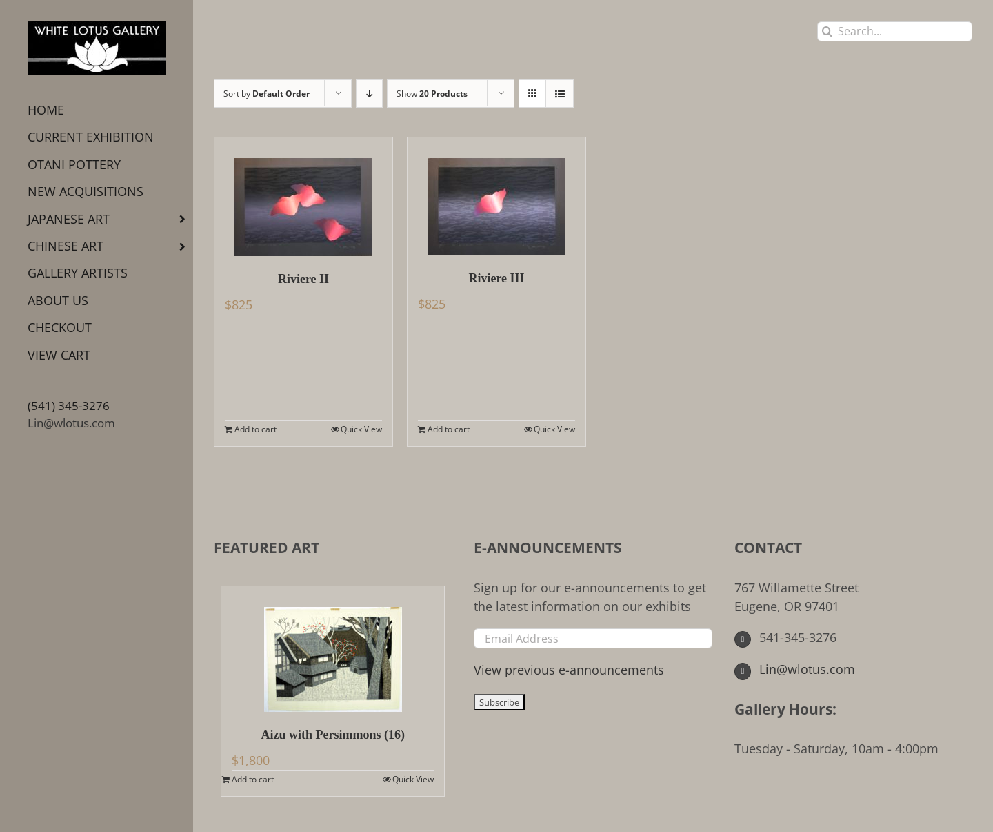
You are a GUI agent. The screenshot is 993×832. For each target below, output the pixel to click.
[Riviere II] (303, 196)
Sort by (266, 93)
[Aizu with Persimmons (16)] (332, 649)
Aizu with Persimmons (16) (332, 735)
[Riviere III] (496, 196)
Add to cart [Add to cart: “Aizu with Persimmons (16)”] (253, 779)
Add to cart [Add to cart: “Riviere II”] (255, 429)
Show (432, 93)
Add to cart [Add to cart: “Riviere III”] (449, 429)
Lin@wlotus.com (71, 423)
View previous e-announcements (569, 669)
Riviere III (496, 278)
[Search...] (894, 31)
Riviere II (303, 279)
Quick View (361, 429)
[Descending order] (369, 93)
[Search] (827, 31)
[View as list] (559, 93)
